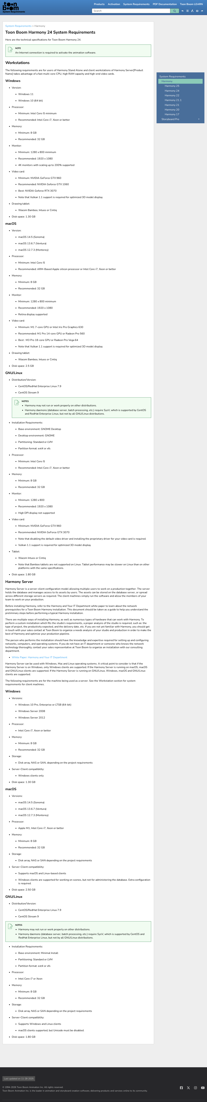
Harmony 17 (172, 114)
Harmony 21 (172, 105)
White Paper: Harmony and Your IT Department (39, 657)
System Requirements (136, 4)
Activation (114, 4)
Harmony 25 (172, 86)
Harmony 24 (172, 91)
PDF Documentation (165, 4)
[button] (174, 10)
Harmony (167, 81)
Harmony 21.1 (173, 100)
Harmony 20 (172, 109)
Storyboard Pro (170, 119)
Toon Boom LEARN (191, 4)
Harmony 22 (172, 95)
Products (99, 4)
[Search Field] (135, 10)
